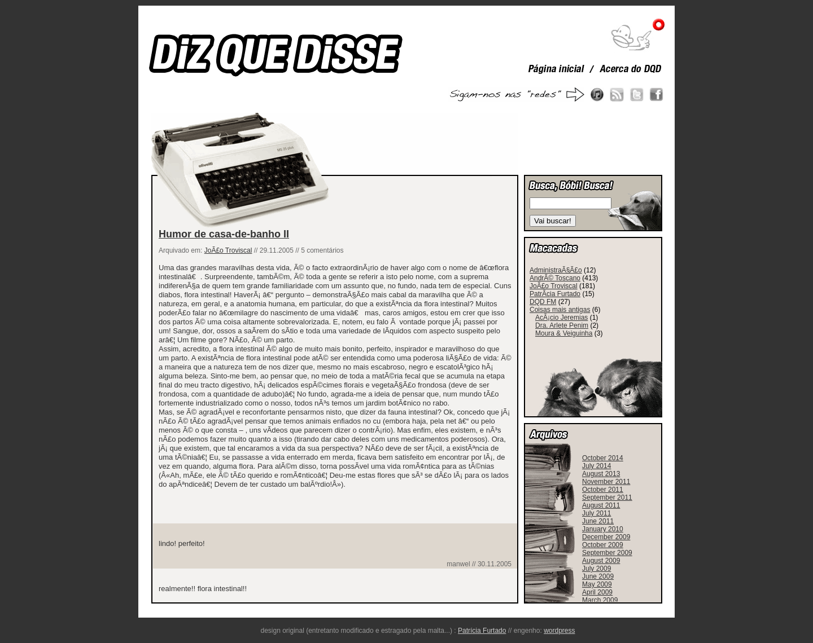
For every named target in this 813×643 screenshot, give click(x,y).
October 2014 (602, 458)
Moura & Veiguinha (563, 333)
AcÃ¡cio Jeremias (561, 318)
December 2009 (606, 537)
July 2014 (596, 466)
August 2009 (601, 561)
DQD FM (543, 302)
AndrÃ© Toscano (555, 278)
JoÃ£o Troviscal (228, 250)
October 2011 (602, 490)
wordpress (559, 631)
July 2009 (596, 568)
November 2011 (606, 482)
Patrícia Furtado (482, 631)
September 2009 (607, 553)
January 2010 (602, 529)
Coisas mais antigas (560, 310)
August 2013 (601, 474)
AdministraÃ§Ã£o (556, 270)
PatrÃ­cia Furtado (555, 294)
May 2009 (597, 584)
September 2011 (607, 497)
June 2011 (598, 521)
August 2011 (601, 505)
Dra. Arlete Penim (561, 325)
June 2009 (598, 576)
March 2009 (600, 600)
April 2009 (597, 592)
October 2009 (602, 545)
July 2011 (596, 513)
